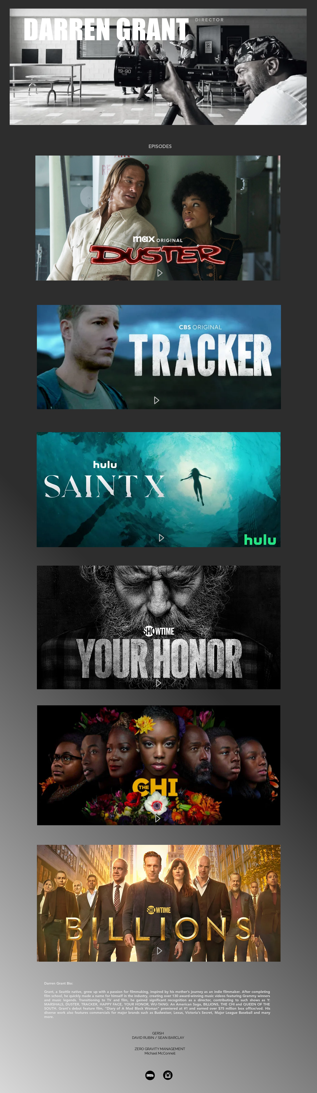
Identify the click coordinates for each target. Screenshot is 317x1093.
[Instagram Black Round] (168, 1075)
